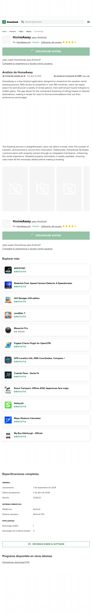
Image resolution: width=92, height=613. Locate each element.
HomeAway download (13, 562)
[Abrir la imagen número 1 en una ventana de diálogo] (42, 188)
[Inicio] (4, 31)
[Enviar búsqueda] (22, 22)
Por (22, 42)
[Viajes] (21, 31)
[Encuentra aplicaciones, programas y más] (52, 22)
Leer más (86, 76)
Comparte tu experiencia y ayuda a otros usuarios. (27, 63)
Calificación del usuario (59, 42)
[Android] (12, 31)
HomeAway (29, 37)
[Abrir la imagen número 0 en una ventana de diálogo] (15, 188)
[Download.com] (10, 22)
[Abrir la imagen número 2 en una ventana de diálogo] (69, 188)
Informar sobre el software (46, 544)
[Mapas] (28, 31)
